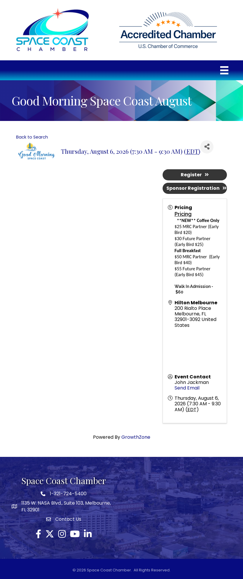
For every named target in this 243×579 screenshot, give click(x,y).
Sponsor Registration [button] (196, 188)
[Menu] (224, 70)
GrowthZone (135, 437)
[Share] (206, 146)
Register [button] (195, 174)
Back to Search (32, 137)
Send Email (187, 388)
